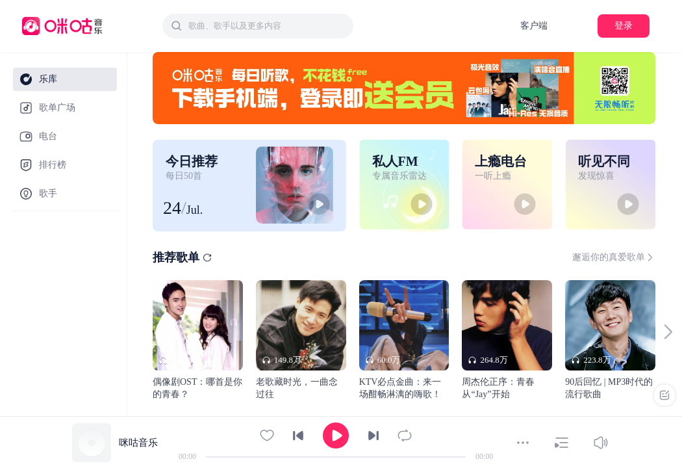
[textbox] (267, 26)
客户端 (534, 26)
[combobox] (257, 26)
